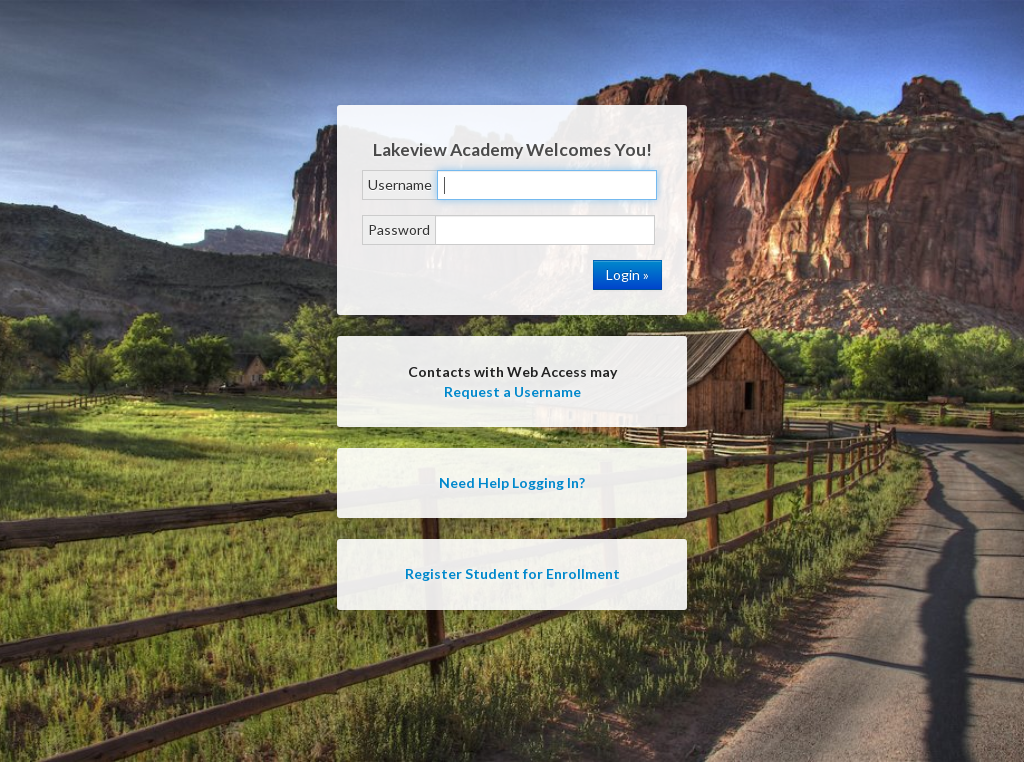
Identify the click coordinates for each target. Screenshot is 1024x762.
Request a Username (512, 391)
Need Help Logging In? (512, 482)
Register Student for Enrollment (512, 573)
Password (399, 229)
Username (400, 184)
